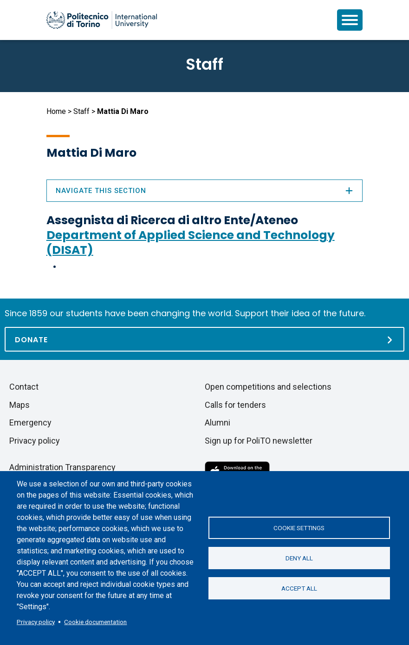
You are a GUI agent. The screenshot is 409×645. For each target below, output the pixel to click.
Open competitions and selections (268, 387)
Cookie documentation (95, 621)
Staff (81, 111)
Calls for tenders (235, 405)
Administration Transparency (62, 467)
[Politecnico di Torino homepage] (101, 20)
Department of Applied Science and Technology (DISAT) (190, 242)
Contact (24, 387)
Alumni (217, 422)
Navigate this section (205, 190)
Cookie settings (299, 528)
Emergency (30, 422)
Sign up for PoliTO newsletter (258, 441)
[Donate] (204, 339)
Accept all (299, 588)
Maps (19, 405)
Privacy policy (36, 621)
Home (56, 111)
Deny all (299, 558)
